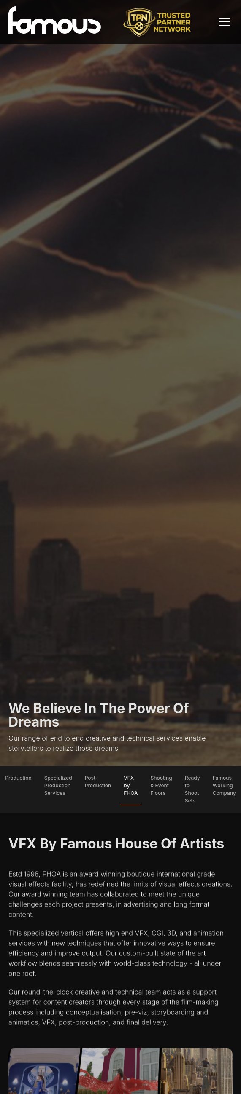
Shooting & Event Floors (161, 785)
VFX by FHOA (131, 785)
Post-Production (98, 782)
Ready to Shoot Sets (192, 789)
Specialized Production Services (58, 785)
